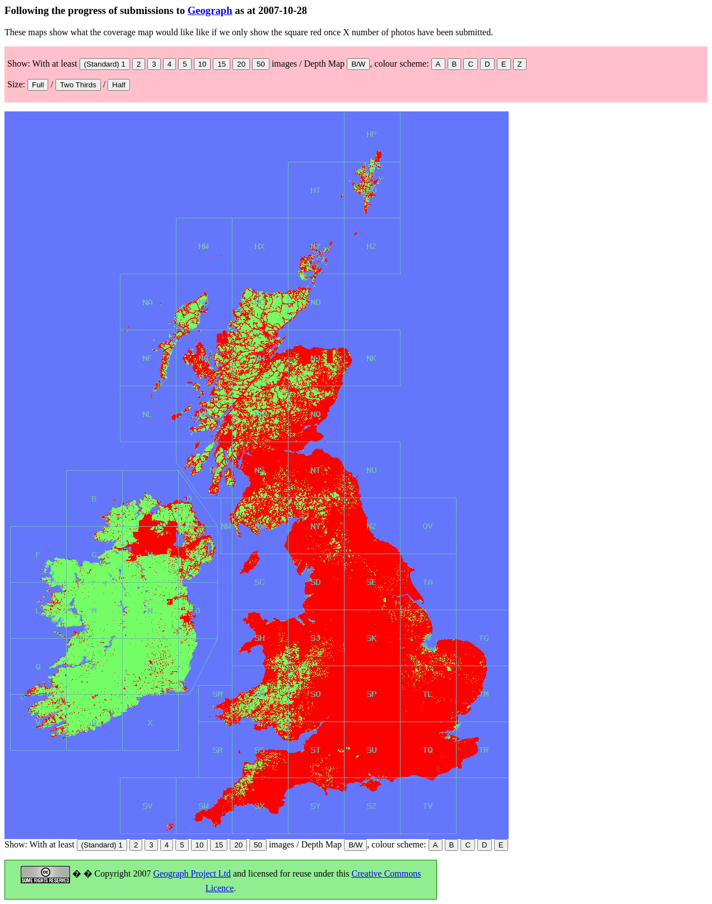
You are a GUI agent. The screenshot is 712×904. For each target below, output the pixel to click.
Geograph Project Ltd (192, 873)
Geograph (210, 10)
